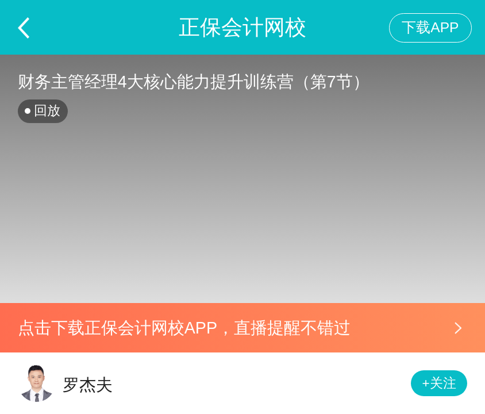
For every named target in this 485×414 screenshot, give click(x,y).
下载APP (430, 27)
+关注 (439, 383)
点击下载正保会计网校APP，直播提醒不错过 (184, 328)
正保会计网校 (242, 27)
